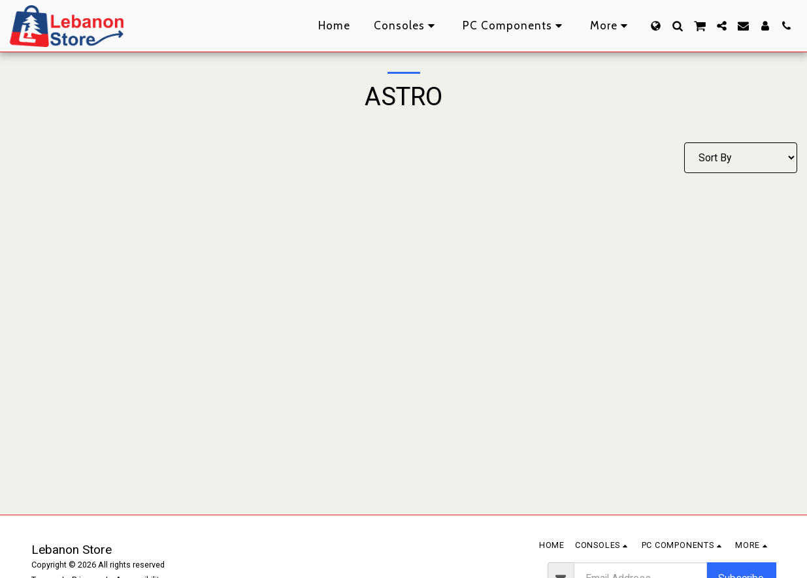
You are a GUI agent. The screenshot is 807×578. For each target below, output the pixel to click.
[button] (677, 25)
